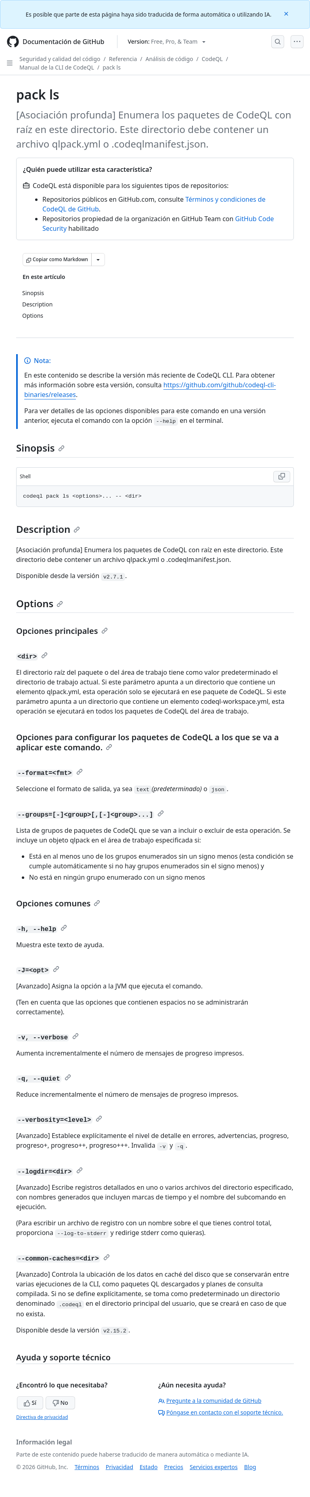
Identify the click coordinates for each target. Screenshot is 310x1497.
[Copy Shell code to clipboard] (281, 476)
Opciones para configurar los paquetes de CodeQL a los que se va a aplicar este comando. (147, 742)
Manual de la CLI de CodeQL (56, 67)
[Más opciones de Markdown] (98, 259)
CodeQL (212, 59)
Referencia (123, 59)
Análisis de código (169, 59)
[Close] (287, 13)
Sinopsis (40, 447)
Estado (148, 1467)
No (60, 1402)
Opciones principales (62, 630)
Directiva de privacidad (42, 1417)
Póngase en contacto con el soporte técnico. (220, 1412)
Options (39, 603)
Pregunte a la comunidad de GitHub (210, 1400)
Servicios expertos (214, 1467)
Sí (30, 1402)
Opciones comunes (58, 903)
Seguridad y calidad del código (60, 59)
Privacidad (119, 1467)
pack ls (112, 67)
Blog (250, 1467)
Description (48, 529)
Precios (173, 1467)
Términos (87, 1467)
